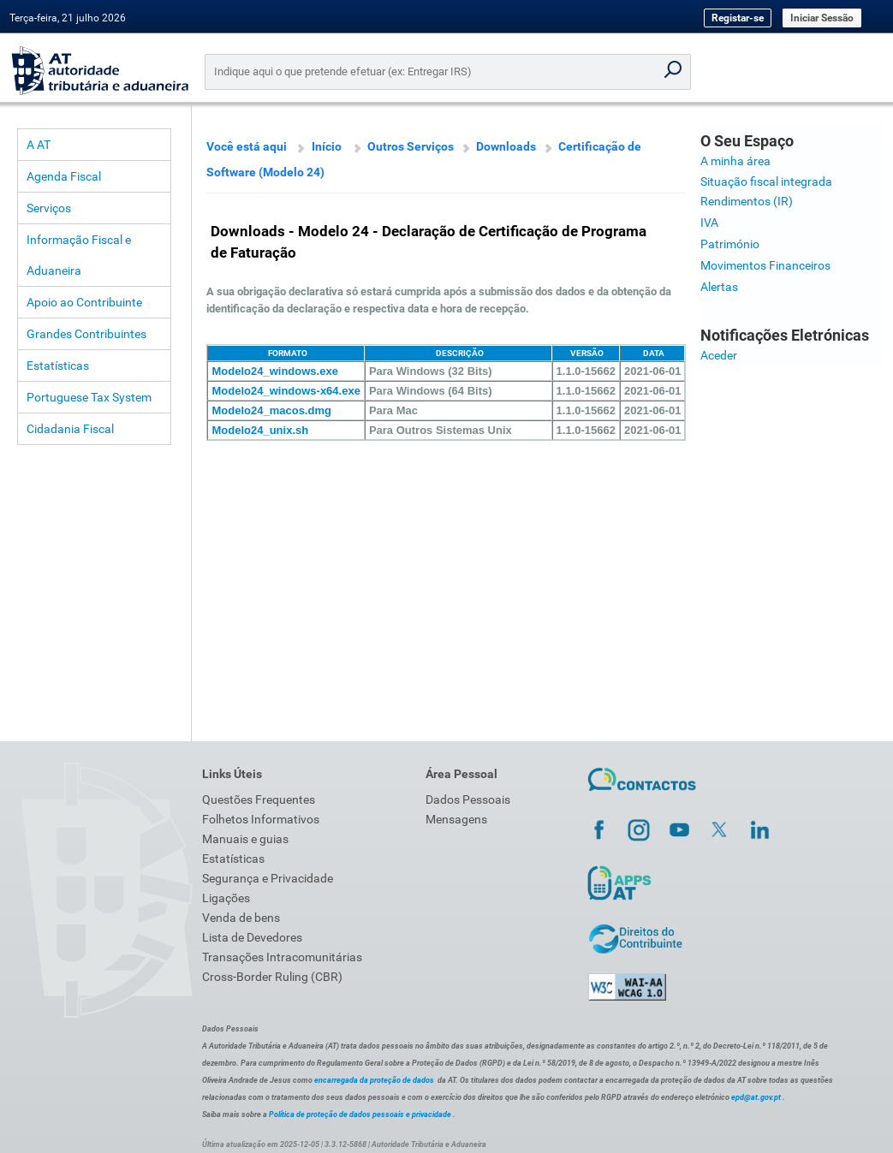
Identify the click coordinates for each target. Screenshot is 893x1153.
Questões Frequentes (258, 799)
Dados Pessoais (468, 799)
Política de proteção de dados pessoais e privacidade (360, 1114)
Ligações (226, 898)
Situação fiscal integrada (766, 181)
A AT (39, 145)
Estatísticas (58, 365)
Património (729, 244)
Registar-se (737, 18)
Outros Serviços (410, 146)
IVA (709, 222)
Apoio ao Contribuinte (84, 302)
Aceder (718, 355)
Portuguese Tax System (89, 397)
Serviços (49, 208)
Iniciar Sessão (822, 18)
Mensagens (456, 819)
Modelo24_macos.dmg (270, 410)
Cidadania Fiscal (70, 429)
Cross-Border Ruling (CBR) (272, 977)
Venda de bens (241, 917)
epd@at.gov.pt (756, 1097)
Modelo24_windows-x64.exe (285, 390)
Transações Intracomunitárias (282, 957)
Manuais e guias (245, 839)
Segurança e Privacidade (267, 878)
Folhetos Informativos (260, 819)
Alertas (719, 287)
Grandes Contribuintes (86, 334)
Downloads (506, 146)
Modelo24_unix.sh (259, 430)
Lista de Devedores (252, 937)
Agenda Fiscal (64, 176)
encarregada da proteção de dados (374, 1080)
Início (327, 146)
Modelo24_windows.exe (274, 371)
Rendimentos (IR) (746, 201)
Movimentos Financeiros (765, 265)
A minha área (735, 161)
